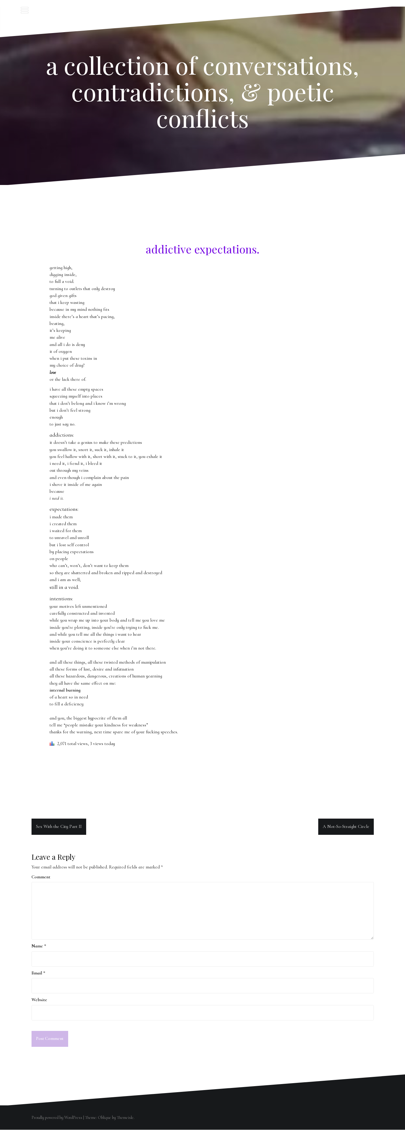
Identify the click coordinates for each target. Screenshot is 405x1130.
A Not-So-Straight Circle (346, 826)
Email (38, 973)
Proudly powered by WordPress (57, 1117)
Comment (41, 877)
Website (39, 999)
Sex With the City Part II (59, 826)
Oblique (104, 1117)
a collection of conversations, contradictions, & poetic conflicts (202, 91)
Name (39, 946)
